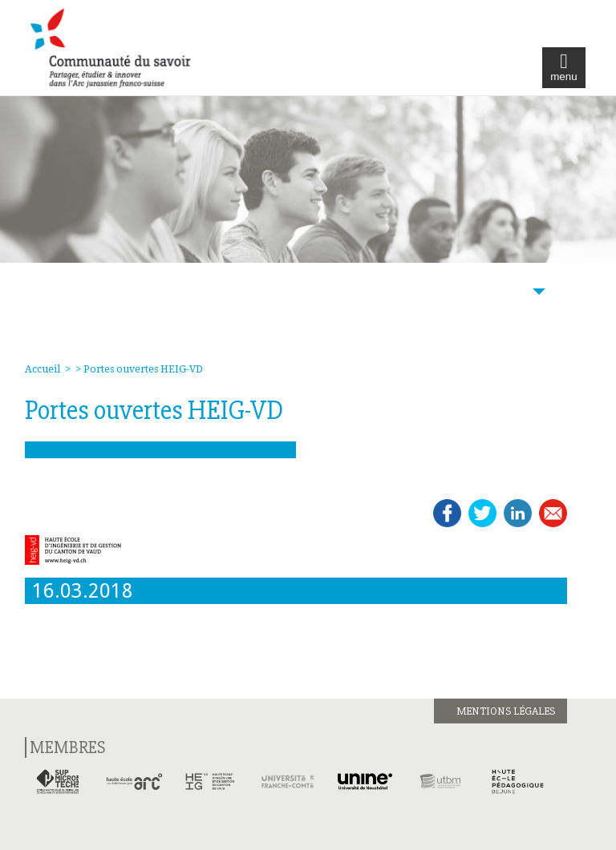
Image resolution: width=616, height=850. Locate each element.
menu (563, 68)
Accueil (42, 369)
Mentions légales (505, 711)
